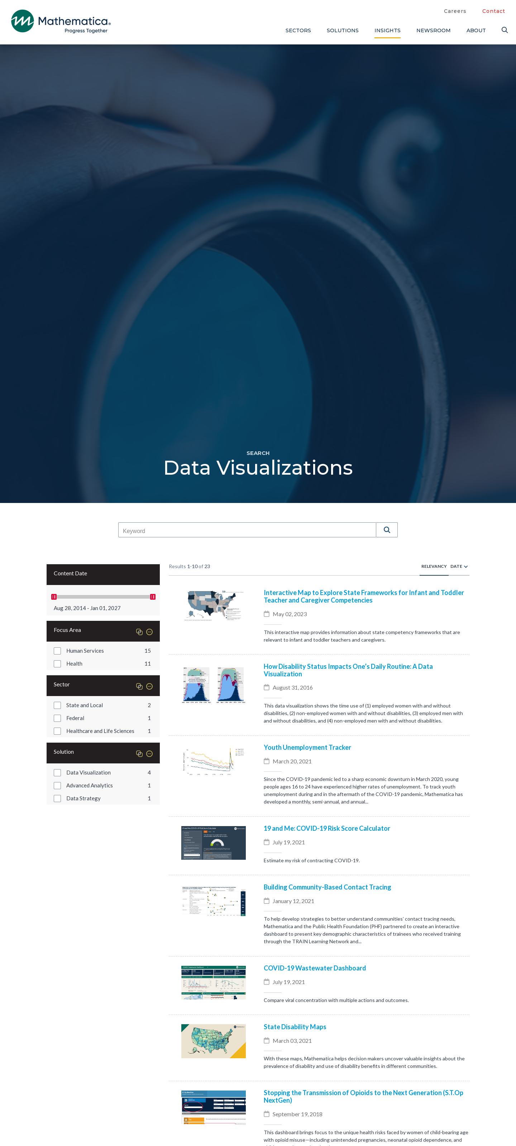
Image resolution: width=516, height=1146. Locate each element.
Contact (493, 11)
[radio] (466, 566)
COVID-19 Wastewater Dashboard (315, 968)
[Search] (503, 30)
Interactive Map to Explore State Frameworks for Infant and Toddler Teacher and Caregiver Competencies (364, 596)
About (476, 30)
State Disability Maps (295, 1027)
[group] (103, 650)
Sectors (298, 30)
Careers (455, 11)
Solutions (343, 30)
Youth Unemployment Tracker (307, 747)
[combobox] (247, 531)
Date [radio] (456, 566)
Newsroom (433, 30)
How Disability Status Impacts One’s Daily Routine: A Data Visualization (348, 670)
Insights (387, 30)
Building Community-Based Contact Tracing (327, 887)
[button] (387, 529)
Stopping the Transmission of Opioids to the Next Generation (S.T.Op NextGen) (363, 1096)
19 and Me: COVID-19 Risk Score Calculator (327, 828)
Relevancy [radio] (434, 566)
